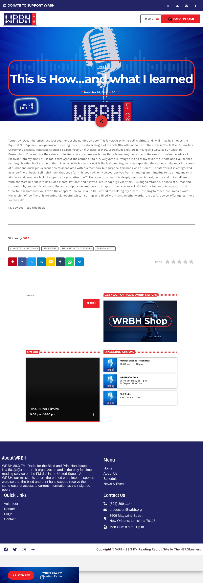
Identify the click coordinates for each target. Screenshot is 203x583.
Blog (101, 74)
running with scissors (77, 260)
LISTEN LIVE (21, 575)
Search (30, 307)
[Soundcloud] (177, 6)
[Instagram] (186, 6)
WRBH (27, 250)
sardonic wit (105, 260)
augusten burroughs (24, 260)
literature (50, 260)
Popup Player (181, 19)
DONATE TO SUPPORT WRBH (28, 5)
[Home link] (20, 19)
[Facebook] (195, 6)
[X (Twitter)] (168, 6)
